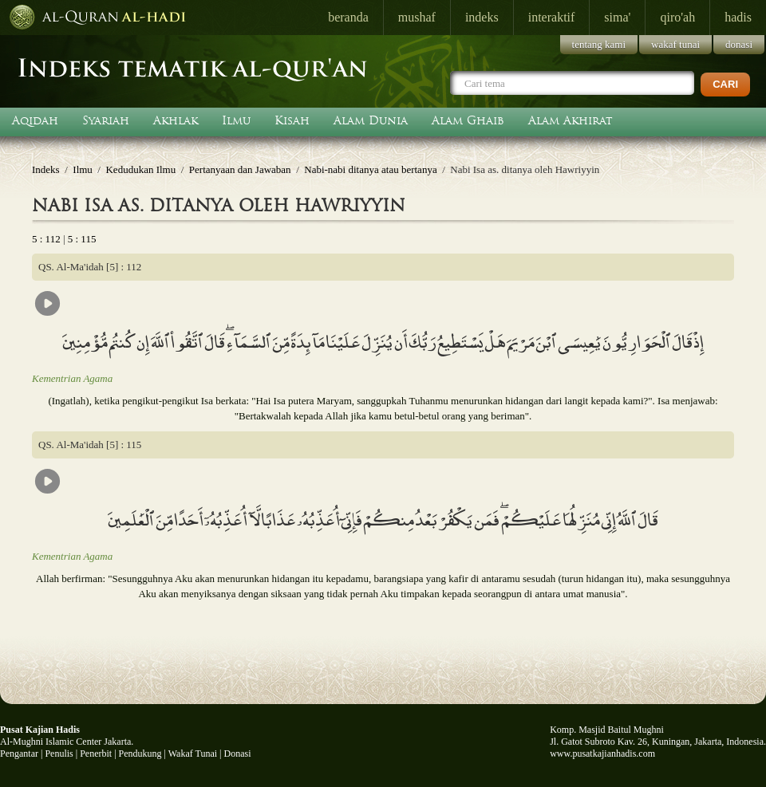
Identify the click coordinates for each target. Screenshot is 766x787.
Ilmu (236, 120)
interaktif (551, 17)
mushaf (417, 17)
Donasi (237, 753)
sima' (617, 17)
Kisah (292, 120)
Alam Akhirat (570, 120)
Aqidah (35, 120)
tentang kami (599, 44)
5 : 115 (82, 239)
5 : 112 (46, 239)
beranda (348, 17)
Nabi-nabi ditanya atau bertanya (370, 169)
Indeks (46, 169)
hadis (738, 17)
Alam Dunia (371, 120)
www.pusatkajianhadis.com (602, 753)
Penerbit (96, 753)
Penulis (59, 753)
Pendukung (140, 753)
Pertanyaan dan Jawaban (240, 169)
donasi (738, 44)
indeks (482, 17)
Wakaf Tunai (192, 753)
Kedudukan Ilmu (140, 169)
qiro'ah (677, 17)
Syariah (105, 120)
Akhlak (175, 120)
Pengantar (19, 753)
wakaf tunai (675, 44)
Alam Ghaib (468, 120)
